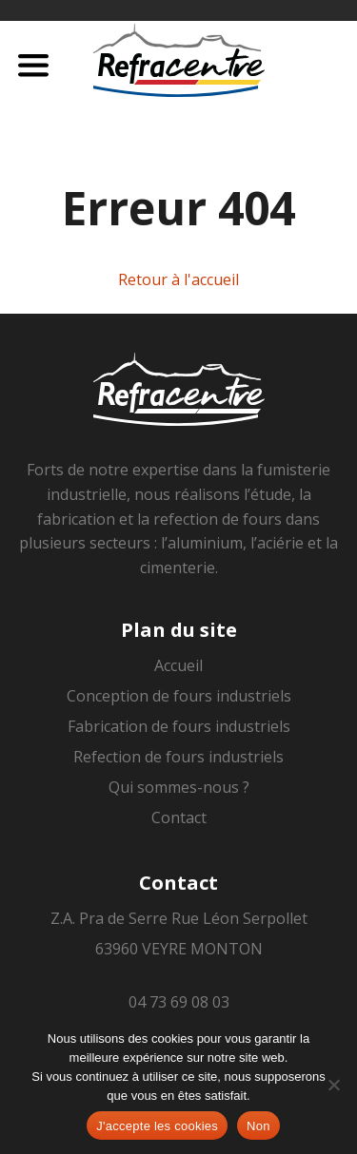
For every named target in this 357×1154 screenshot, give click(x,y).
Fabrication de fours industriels (179, 726)
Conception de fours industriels (179, 695)
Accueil (178, 665)
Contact (179, 817)
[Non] (333, 1084)
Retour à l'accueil (178, 279)
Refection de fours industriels (178, 756)
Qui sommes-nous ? (179, 787)
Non (258, 1126)
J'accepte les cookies (157, 1126)
